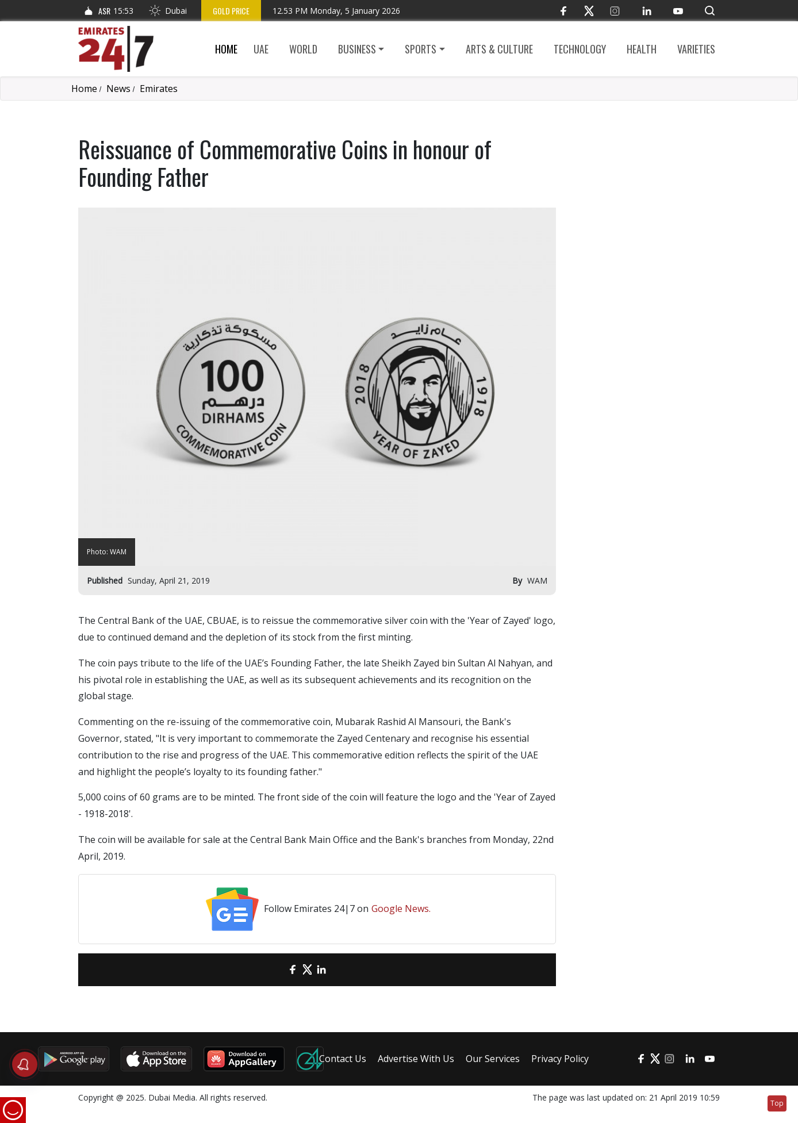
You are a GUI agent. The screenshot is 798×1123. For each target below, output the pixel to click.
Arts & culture (499, 48)
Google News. (401, 908)
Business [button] (357, 48)
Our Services (493, 1058)
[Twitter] (589, 10)
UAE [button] (261, 48)
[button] (710, 10)
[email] (273, 969)
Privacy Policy (560, 1058)
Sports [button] (420, 48)
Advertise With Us (416, 1058)
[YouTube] (678, 10)
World (303, 48)
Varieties (696, 48)
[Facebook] (563, 10)
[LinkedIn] (646, 10)
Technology (580, 48)
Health (642, 48)
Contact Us (342, 1058)
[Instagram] (615, 10)
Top (777, 1103)
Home (226, 48)
